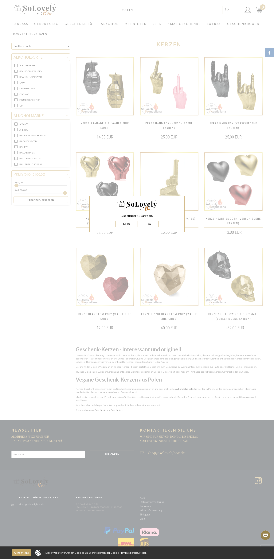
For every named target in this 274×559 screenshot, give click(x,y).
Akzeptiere (21, 552)
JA (149, 224)
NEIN (126, 224)
